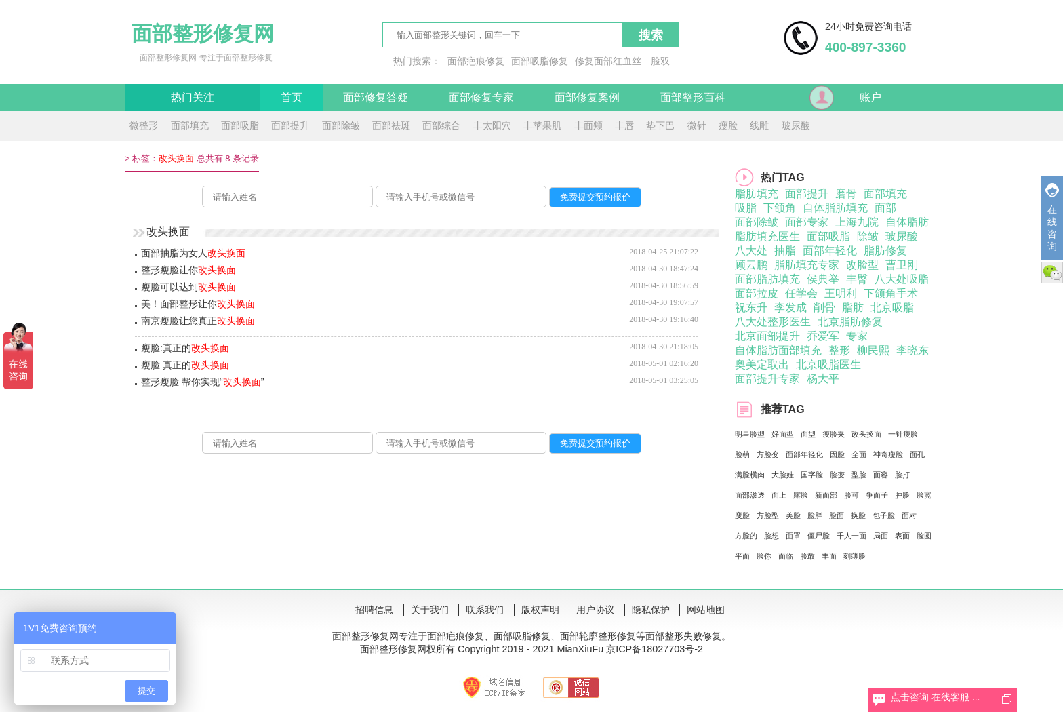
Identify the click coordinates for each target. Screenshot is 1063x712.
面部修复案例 (587, 97)
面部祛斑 (391, 125)
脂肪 (853, 307)
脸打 (902, 475)
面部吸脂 (240, 125)
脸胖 (814, 515)
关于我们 (430, 609)
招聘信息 (374, 609)
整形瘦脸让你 (188, 269)
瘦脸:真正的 (185, 347)
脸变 (837, 475)
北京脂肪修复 (850, 322)
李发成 (790, 307)
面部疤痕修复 (475, 61)
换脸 (858, 515)
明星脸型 (750, 434)
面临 (785, 556)
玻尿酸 (796, 125)
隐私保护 (651, 609)
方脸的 (746, 536)
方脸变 (768, 454)
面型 (808, 434)
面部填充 (190, 125)
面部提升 (290, 125)
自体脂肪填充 (835, 208)
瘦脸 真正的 (185, 364)
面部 (885, 208)
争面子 (877, 495)
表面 (902, 536)
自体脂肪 (907, 222)
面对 (909, 515)
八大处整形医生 (773, 322)
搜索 (651, 35)
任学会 (801, 293)
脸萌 (742, 454)
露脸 (800, 495)
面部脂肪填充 (767, 279)
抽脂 (785, 250)
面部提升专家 (767, 378)
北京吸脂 (892, 307)
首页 (291, 97)
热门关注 (192, 97)
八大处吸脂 (902, 279)
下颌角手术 (891, 293)
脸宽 (924, 495)
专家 (857, 336)
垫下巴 (660, 125)
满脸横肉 (750, 475)
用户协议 (595, 609)
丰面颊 (588, 125)
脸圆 (924, 536)
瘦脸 (728, 125)
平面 (742, 556)
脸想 (771, 536)
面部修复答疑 (375, 97)
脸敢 (807, 556)
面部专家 (806, 222)
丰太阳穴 (492, 125)
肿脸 (902, 495)
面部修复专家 (481, 97)
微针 (696, 125)
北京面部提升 (767, 336)
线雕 (759, 125)
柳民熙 (873, 350)
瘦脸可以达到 (188, 286)
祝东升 (751, 307)
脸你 (764, 556)
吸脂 (746, 208)
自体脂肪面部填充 (778, 350)
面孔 (917, 454)
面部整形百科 (692, 97)
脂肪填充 (756, 193)
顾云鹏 (751, 265)
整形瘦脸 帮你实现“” (202, 381)
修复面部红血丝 (608, 61)
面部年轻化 (830, 250)
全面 (858, 454)
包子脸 (884, 515)
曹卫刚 (901, 265)
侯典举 (823, 279)
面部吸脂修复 (539, 61)
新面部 (826, 495)
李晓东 (912, 350)
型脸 (858, 475)
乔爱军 (823, 336)
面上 (778, 495)
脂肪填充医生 (767, 236)
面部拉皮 (756, 293)
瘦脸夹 (833, 434)
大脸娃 (782, 475)
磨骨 (846, 193)
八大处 (751, 250)
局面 (880, 536)
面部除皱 (341, 125)
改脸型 (862, 265)
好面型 (782, 434)
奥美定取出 (762, 364)
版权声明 (540, 609)
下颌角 (779, 208)
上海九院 (857, 222)
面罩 (793, 536)
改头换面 (866, 434)
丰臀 (857, 279)
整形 (839, 350)
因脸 (837, 454)
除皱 (868, 236)
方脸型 (768, 515)
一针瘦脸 (903, 434)
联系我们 (485, 609)
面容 (880, 475)
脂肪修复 (885, 250)
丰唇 (624, 125)
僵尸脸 (818, 536)
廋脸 (742, 515)
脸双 (660, 61)
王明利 (840, 293)
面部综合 (441, 125)
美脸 (793, 515)
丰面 (829, 556)
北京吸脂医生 (828, 364)
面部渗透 (750, 495)
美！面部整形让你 (198, 303)
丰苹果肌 (542, 125)
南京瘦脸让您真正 (198, 320)
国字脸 (812, 475)
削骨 (824, 307)
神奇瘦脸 (888, 454)
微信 (1052, 272)
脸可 (851, 495)
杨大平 (823, 378)
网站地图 (706, 609)
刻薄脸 (854, 556)
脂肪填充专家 (806, 265)
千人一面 (851, 536)
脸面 (836, 515)
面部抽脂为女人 (193, 253)
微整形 (143, 125)
